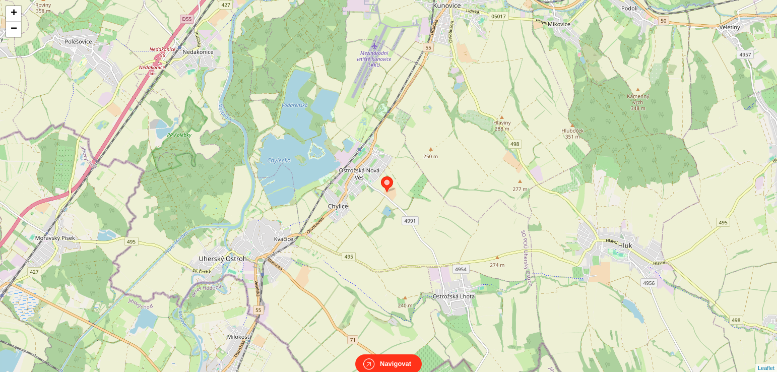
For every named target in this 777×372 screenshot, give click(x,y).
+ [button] (14, 13)
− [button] (14, 29)
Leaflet (766, 359)
